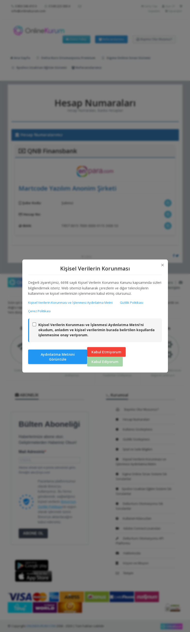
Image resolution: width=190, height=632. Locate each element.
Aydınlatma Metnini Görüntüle (58, 357)
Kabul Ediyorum (104, 361)
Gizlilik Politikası (131, 302)
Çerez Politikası (39, 311)
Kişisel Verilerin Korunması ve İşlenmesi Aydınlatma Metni (70, 302)
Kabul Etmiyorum (106, 352)
